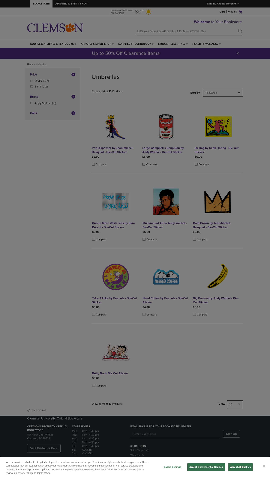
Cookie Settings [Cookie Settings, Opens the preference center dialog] (172, 467)
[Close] (264, 466)
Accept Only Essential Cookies (206, 467)
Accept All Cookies (240, 467)
